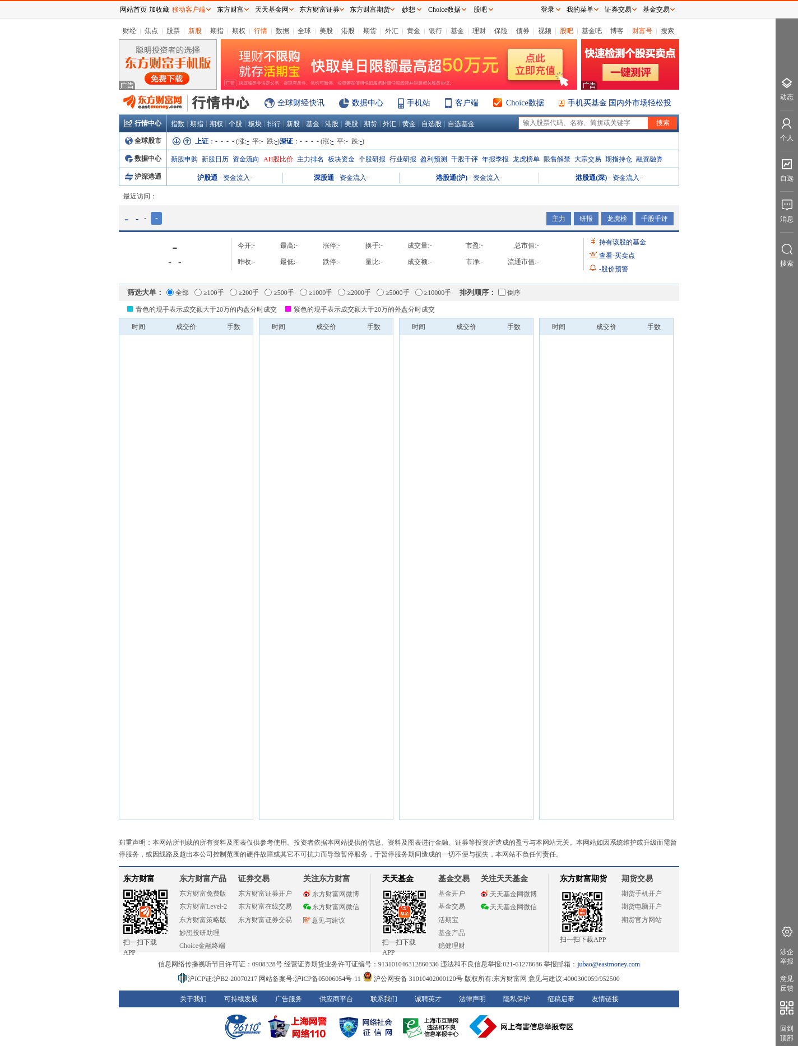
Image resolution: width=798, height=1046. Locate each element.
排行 (274, 124)
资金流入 (236, 178)
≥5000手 (393, 293)
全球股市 (143, 141)
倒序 (509, 293)
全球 (304, 31)
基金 (457, 31)
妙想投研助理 (199, 933)
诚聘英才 (428, 999)
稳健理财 (451, 946)
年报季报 (495, 159)
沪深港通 (143, 176)
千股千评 (464, 159)
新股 (195, 31)
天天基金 (398, 878)
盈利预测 (433, 159)
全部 (177, 293)
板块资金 (341, 159)
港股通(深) (591, 178)
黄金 (413, 31)
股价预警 (613, 269)
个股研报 (372, 159)
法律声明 (472, 999)
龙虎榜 (617, 219)
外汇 (391, 31)
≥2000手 (354, 293)
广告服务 (288, 999)
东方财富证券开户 (265, 893)
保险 (501, 31)
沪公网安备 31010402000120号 (413, 979)
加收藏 (159, 9)
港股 (348, 31)
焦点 (151, 31)
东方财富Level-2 (203, 906)
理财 (479, 31)
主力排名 (310, 159)
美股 (326, 31)
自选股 (431, 124)
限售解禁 (557, 159)
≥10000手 (433, 293)
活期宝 (448, 920)
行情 (260, 31)
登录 (547, 9)
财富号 (642, 31)
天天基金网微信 (509, 907)
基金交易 (451, 906)
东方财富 (139, 878)
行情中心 (142, 123)
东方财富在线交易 (265, 906)
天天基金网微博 (509, 894)
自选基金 (461, 124)
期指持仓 (618, 159)
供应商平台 (336, 999)
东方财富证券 (319, 9)
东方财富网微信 (331, 907)
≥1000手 (316, 293)
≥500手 (279, 293)
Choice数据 (525, 103)
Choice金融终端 (202, 946)
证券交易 (618, 9)
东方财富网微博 (331, 894)
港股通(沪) (451, 178)
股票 (173, 31)
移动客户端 (189, 9)
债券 (523, 31)
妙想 (408, 9)
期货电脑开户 (641, 906)
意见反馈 (787, 983)
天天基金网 (272, 9)
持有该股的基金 (622, 242)
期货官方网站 (641, 920)
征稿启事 (561, 999)
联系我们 (383, 999)
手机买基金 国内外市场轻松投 (620, 103)
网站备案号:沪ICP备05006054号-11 (311, 979)
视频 (544, 31)
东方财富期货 (583, 878)
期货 (370, 31)
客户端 (467, 103)
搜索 (667, 31)
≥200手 (244, 293)
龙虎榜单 (526, 159)
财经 (129, 31)
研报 (586, 219)
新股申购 (184, 159)
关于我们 (193, 999)
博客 (617, 31)
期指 (217, 31)
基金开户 (451, 893)
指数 (177, 124)
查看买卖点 (617, 256)
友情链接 (605, 999)
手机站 (418, 103)
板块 (255, 124)
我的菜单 (580, 9)
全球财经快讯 (300, 103)
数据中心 (367, 103)
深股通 (324, 178)
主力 (558, 219)
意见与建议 (324, 920)
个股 (235, 124)
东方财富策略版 (202, 920)
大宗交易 (587, 159)
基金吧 (592, 31)
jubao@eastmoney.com (608, 964)
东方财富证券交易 (265, 920)
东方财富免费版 (202, 893)
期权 (238, 31)
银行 (435, 31)
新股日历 (215, 159)
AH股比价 (278, 159)
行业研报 (402, 159)
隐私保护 (516, 999)
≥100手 (209, 293)
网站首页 (133, 9)
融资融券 (649, 159)
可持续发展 (241, 999)
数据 (282, 31)
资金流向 (246, 159)
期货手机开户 (641, 893)
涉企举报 (787, 956)
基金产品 (451, 933)
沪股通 (207, 178)
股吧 (566, 31)
